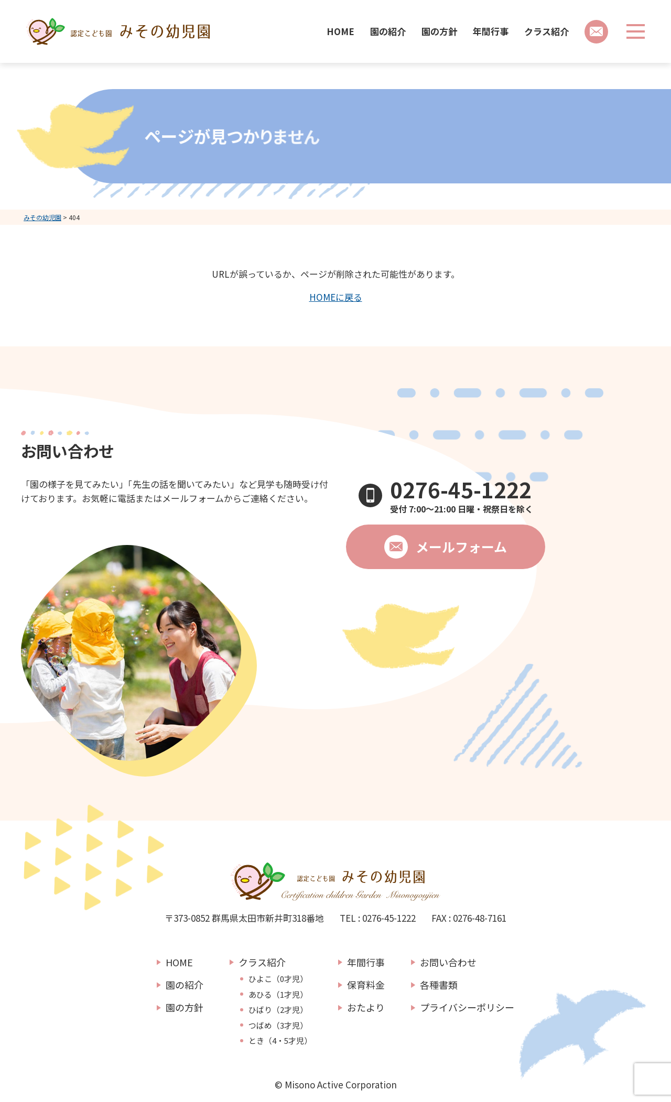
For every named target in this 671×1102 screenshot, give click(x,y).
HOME (340, 31)
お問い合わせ (448, 962)
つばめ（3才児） (278, 1025)
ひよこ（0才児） (278, 979)
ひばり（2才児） (278, 1010)
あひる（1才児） (278, 994)
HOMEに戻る (335, 296)
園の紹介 (388, 31)
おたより (366, 1007)
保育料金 (366, 984)
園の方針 (439, 31)
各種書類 (439, 984)
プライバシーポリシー (467, 1007)
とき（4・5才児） (280, 1040)
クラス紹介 (546, 31)
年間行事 (490, 31)
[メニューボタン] (635, 31)
